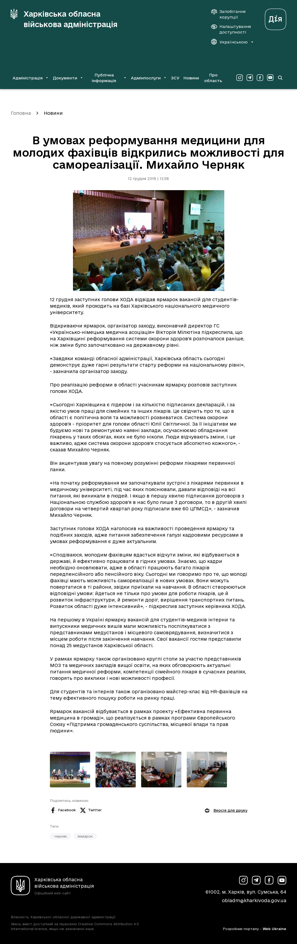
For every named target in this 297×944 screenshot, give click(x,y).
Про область (213, 78)
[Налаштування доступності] (231, 29)
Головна (21, 113)
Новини (191, 78)
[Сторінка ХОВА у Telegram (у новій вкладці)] (250, 78)
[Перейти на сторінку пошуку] (280, 78)
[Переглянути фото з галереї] (70, 769)
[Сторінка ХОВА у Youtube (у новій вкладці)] (270, 78)
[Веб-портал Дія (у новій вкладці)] (275, 17)
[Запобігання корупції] (231, 14)
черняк (60, 836)
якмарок (85, 836)
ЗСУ (175, 78)
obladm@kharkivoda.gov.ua (254, 900)
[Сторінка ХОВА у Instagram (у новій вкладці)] (239, 78)
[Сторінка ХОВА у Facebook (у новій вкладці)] (260, 78)
